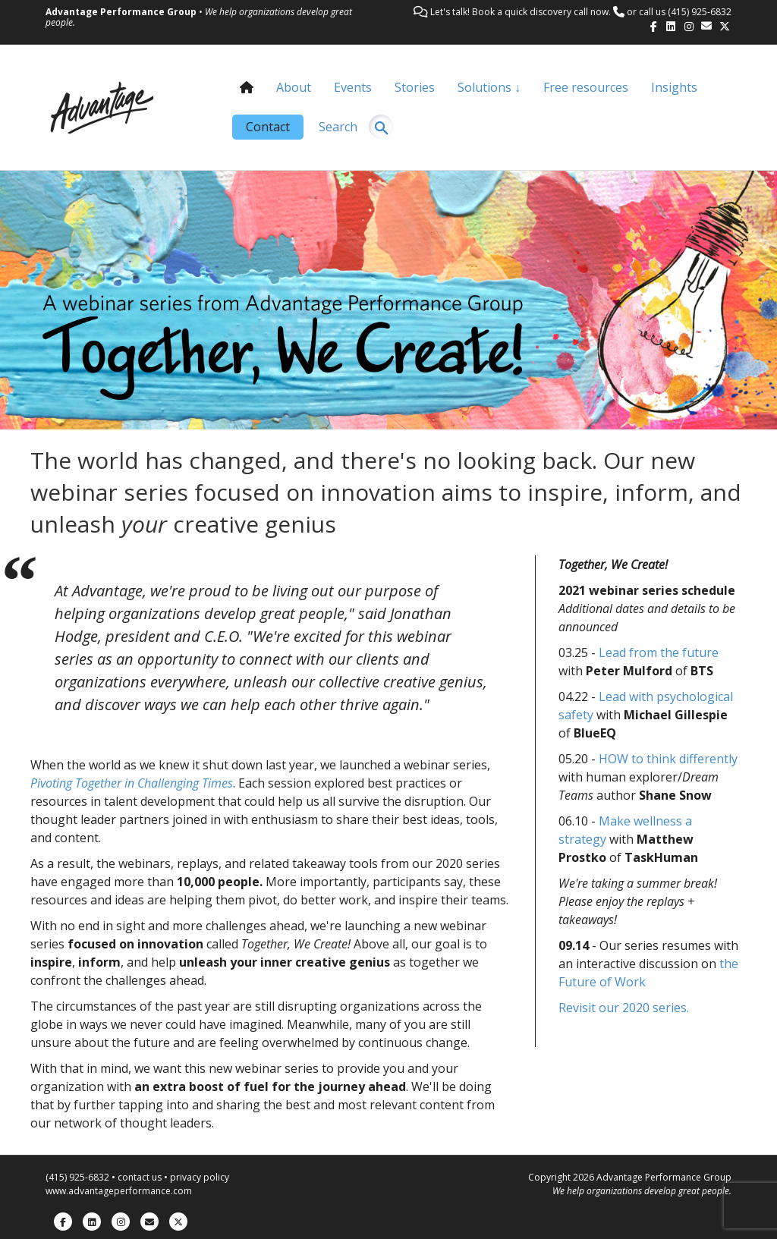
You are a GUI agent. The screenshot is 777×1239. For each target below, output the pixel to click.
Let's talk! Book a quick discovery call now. (520, 11)
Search (338, 126)
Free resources (585, 87)
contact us (140, 1177)
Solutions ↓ (489, 87)
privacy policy (199, 1177)
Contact (268, 126)
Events (353, 87)
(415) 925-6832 (699, 11)
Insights (674, 87)
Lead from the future (659, 652)
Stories (415, 87)
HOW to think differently (668, 758)
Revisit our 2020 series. (623, 1007)
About (293, 87)
